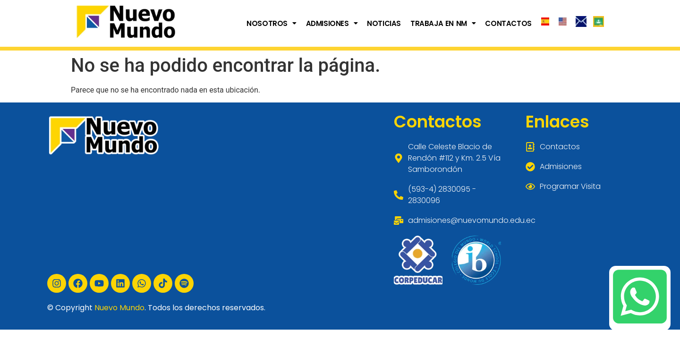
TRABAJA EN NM (443, 23)
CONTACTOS (508, 23)
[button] (271, 23)
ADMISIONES (332, 23)
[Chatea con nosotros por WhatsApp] (640, 296)
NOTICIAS (384, 23)
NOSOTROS (271, 23)
